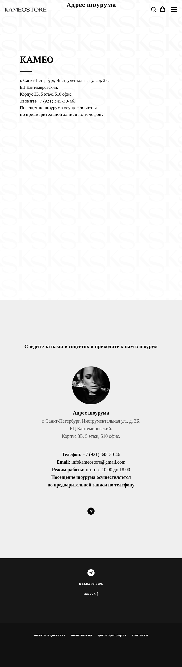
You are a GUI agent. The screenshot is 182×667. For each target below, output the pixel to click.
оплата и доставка (49, 635)
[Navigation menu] (174, 9)
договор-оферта (112, 635)
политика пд (81, 635)
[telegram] (91, 511)
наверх (91, 593)
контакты (140, 635)
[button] (153, 9)
